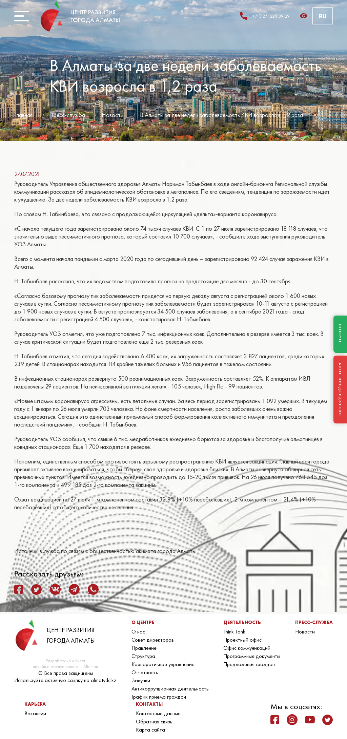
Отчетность (144, 672)
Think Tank (234, 631)
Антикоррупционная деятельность (170, 688)
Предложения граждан (249, 664)
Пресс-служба (67, 115)
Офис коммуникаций (246, 647)
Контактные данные (158, 713)
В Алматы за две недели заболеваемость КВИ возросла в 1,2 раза (221, 115)
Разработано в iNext (65, 661)
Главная (23, 115)
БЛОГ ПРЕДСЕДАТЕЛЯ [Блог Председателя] (340, 389)
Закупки (140, 680)
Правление (144, 647)
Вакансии (35, 713)
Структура (143, 656)
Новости (112, 115)
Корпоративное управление (163, 664)
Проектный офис (242, 639)
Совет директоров (152, 639)
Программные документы (251, 656)
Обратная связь (154, 721)
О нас (138, 631)
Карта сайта (150, 729)
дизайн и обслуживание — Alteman (65, 666)
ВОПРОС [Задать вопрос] (340, 334)
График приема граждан (158, 696)
